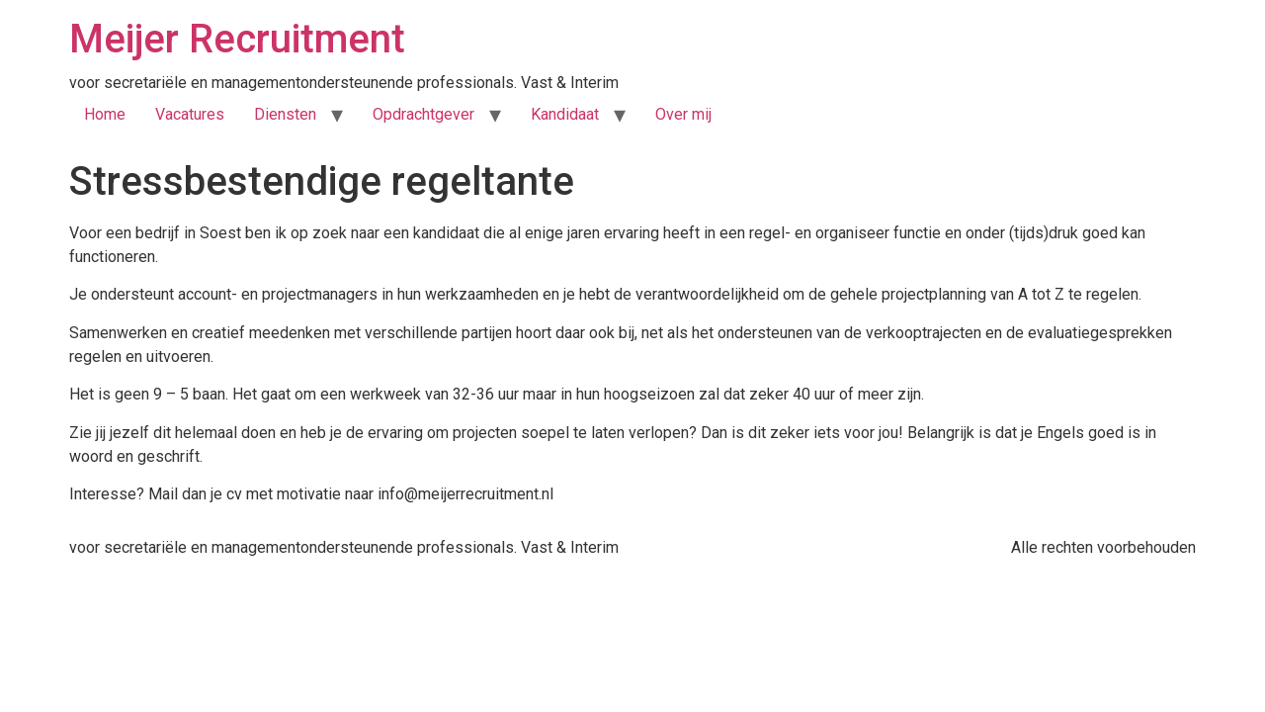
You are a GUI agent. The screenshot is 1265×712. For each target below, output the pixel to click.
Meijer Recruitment (237, 39)
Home (105, 114)
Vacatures (189, 114)
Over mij (683, 114)
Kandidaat (565, 114)
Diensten (285, 114)
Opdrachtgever (423, 114)
